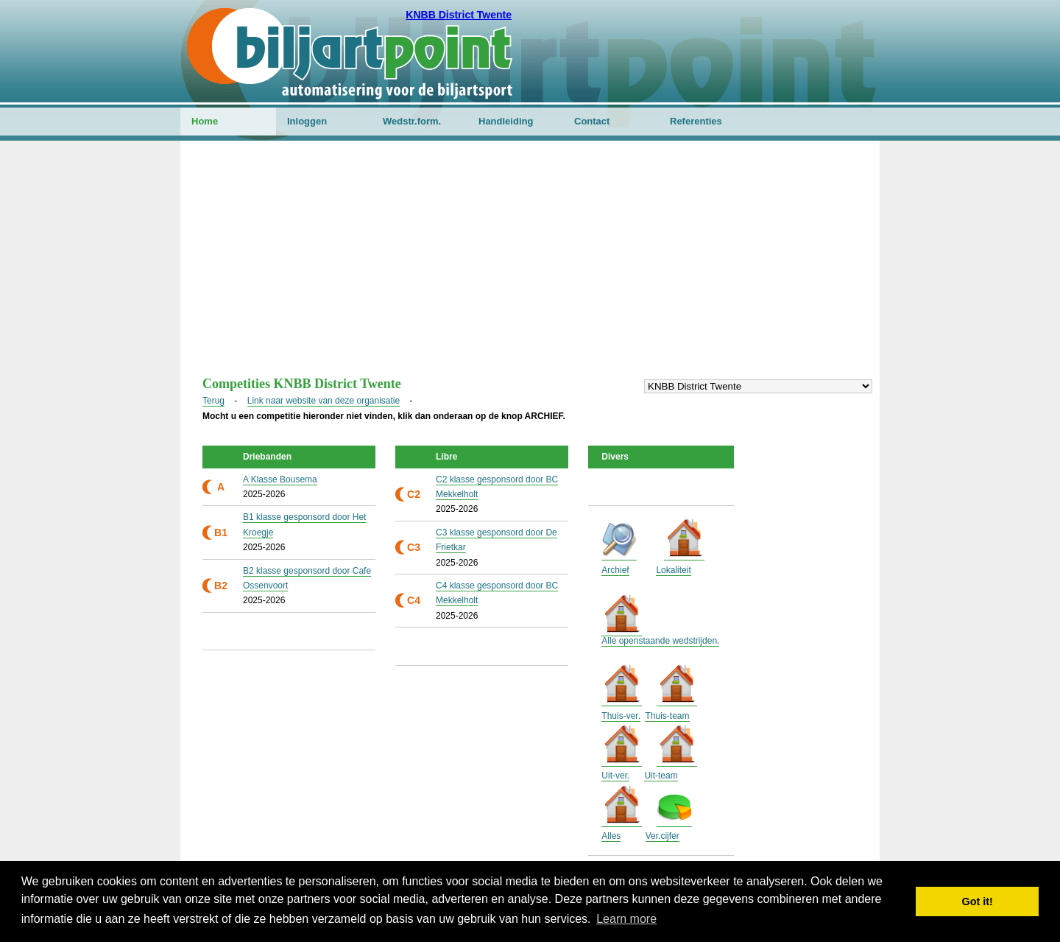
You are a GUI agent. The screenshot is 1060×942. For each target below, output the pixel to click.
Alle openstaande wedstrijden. (660, 641)
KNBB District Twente (459, 15)
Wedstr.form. (412, 121)
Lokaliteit (673, 570)
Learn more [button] (626, 919)
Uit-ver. (615, 775)
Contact (592, 121)
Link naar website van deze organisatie (323, 401)
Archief (615, 570)
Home (204, 121)
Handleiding (505, 121)
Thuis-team (667, 716)
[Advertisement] (530, 266)
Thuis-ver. (620, 716)
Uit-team (660, 775)
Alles (611, 836)
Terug (213, 401)
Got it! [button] (977, 901)
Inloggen (307, 121)
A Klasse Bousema (280, 479)
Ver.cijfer (662, 836)
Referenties (696, 121)
